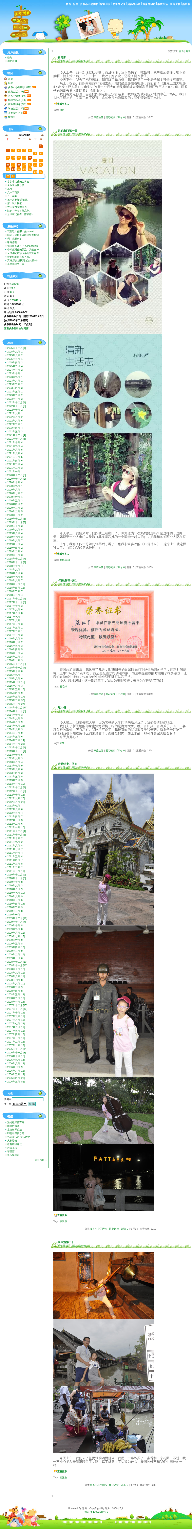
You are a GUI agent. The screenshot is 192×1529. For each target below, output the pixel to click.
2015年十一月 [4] (16, 667)
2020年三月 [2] (15, 507)
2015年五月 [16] (16, 689)
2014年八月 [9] (15, 722)
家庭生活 (105, 4)
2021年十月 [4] (15, 442)
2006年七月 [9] (15, 1067)
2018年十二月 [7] (16, 558)
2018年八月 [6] (15, 573)
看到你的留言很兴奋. (18, 256)
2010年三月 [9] (15, 907)
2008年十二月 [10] (17, 961)
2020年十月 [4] (15, 482)
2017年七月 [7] (15, 616)
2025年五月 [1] (15, 359)
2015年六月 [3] (15, 685)
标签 (75, 4)
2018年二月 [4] (15, 595)
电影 (62, 110)
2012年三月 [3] (15, 820)
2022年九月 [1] (15, 413)
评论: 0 (121, 117)
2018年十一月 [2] (16, 562)
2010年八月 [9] (15, 889)
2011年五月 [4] (15, 856)
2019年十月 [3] (15, 526)
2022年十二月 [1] (16, 402)
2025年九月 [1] (15, 351)
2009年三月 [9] (15, 951)
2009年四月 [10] (16, 947)
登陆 (9, 57)
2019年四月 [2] (15, 547)
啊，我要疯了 (14, 238)
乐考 (9, 188)
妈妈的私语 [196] (17, 100)
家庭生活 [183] (16, 91)
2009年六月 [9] (15, 940)
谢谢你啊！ (13, 242)
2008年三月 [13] (16, 994)
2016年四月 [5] (15, 649)
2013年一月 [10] (16, 783)
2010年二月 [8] (15, 911)
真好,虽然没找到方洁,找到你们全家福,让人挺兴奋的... (22, 261)
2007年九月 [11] (16, 1016)
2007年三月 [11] (16, 1038)
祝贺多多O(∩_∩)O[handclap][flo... (22, 246)
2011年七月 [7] (15, 849)
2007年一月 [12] (16, 1045)
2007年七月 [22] (16, 1023)
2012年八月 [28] (16, 802)
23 (8, 169)
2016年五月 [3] (15, 645)
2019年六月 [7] (15, 540)
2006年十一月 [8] (16, 1052)
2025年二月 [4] (15, 366)
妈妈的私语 (134, 4)
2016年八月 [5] (15, 638)
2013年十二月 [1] (16, 747)
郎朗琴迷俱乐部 (15, 1133)
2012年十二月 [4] (16, 787)
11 (19, 157)
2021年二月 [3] (15, 467)
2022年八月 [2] (15, 417)
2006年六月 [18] (16, 1070)
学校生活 (162, 4)
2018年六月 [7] (15, 580)
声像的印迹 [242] (17, 104)
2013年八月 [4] (15, 762)
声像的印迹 (149, 4)
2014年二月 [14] (16, 740)
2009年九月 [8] (15, 929)
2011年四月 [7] (15, 860)
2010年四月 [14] (16, 903)
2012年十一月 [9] (16, 791)
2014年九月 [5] (15, 718)
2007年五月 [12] (16, 1030)
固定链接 (110, 117)
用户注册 (12, 61)
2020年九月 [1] (15, 486)
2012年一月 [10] (16, 827)
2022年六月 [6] (15, 420)
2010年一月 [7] (15, 914)
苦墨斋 (11, 1151)
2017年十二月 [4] (16, 598)
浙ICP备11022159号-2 (96, 1511)
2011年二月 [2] (15, 867)
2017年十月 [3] (15, 605)
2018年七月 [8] (15, 576)
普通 (181, 51)
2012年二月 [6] (15, 823)
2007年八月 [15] (16, 1020)
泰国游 (63, 1221)
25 (19, 169)
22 (41, 164)
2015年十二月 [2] (16, 664)
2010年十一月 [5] (16, 878)
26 (8, 143)
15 (41, 160)
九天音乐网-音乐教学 (18, 1137)
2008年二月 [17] (16, 998)
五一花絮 (12, 196)
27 (13, 143)
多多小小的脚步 (89, 4)
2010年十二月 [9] (16, 874)
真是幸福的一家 (15, 264)
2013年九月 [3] (15, 758)
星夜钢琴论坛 (14, 1129)
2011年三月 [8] (15, 863)
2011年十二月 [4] (16, 831)
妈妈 (62, 559)
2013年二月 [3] (15, 780)
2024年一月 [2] (15, 369)
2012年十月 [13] (16, 794)
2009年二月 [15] (16, 954)
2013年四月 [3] (15, 773)
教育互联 (12, 1147)
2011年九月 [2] (15, 842)
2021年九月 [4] (15, 446)
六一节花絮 (13, 192)
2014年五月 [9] (15, 733)
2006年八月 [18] (16, 1063)
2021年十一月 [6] (16, 438)
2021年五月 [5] (15, 457)
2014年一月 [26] (16, 744)
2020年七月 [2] (15, 493)
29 (24, 143)
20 (30, 164)
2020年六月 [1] (15, 497)
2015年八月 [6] (15, 678)
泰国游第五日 (66, 1242)
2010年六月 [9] (15, 896)
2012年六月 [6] (15, 809)
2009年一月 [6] (15, 958)
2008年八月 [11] (16, 976)
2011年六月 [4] (15, 852)
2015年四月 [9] (15, 693)
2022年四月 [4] (15, 428)
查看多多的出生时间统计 (17, 328)
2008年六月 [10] (16, 983)
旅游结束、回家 (67, 764)
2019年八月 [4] (15, 533)
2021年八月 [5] (15, 449)
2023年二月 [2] (15, 395)
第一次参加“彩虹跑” (17, 199)
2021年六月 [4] (15, 453)
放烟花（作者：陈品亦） (20, 214)
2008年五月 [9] (15, 987)
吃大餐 (62, 707)
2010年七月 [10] (16, 892)
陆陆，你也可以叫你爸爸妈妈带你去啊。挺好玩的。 (23, 235)
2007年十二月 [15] (17, 1005)
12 (24, 157)
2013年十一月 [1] (16, 751)
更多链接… (41, 1160)
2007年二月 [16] (16, 1041)
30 (30, 143)
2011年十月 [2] (15, 838)
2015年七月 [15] (16, 682)
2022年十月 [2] (15, 409)
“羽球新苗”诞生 (67, 580)
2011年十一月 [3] (16, 834)
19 (24, 164)
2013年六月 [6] (15, 769)
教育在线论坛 (14, 1144)
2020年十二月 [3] (16, 475)
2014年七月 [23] (16, 725)
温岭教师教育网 (15, 1122)
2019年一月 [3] (15, 555)
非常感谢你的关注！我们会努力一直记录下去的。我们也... (23, 250)
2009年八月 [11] (16, 932)
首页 (68, 4)
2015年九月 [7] (15, 675)
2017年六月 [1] (15, 620)
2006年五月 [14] (16, 1074)
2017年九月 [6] (15, 609)
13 (30, 157)
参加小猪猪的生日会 (18, 181)
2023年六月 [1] (15, 380)
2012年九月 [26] (16, 798)
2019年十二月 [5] (16, 518)
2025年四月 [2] (15, 362)
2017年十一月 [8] (16, 602)
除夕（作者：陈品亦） (19, 210)
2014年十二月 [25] (17, 707)
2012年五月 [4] (15, 813)
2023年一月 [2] (15, 398)
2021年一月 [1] (15, 471)
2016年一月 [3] (15, 660)
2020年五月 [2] (15, 500)
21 (35, 164)
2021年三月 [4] (15, 464)
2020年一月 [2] (15, 515)
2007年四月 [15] (16, 1034)
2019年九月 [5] (15, 529)
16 (8, 164)
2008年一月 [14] (16, 1001)
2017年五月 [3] (15, 624)
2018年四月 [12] (16, 587)
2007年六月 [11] (16, 1027)
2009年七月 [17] (16, 936)
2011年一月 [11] (16, 871)
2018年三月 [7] (15, 591)
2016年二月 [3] (15, 656)
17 (13, 164)
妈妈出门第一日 (67, 130)
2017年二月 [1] (15, 631)
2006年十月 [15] (16, 1056)
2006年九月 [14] (16, 1059)
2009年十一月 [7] (16, 921)
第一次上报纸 (14, 203)
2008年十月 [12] (16, 969)
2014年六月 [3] (15, 729)
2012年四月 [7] (15, 816)
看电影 (62, 57)
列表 (188, 51)
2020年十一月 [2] (16, 478)
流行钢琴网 (13, 1155)
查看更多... (63, 103)
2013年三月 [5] (15, 776)
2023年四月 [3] (15, 388)
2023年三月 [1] (15, 391)
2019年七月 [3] (15, 536)
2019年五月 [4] (15, 544)
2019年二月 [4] (15, 551)
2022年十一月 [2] (16, 406)
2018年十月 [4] (15, 566)
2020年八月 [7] (15, 489)
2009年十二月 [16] (17, 918)
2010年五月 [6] (15, 900)
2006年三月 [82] (16, 1081)
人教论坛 (12, 1140)
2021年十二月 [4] (16, 435)
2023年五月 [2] (15, 384)
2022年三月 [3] (15, 431)
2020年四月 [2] (15, 504)
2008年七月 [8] (15, 980)
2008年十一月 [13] (17, 965)
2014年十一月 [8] (16, 711)
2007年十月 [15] (16, 1012)
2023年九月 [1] (15, 377)
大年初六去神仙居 (17, 207)
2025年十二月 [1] (16, 348)
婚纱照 (186, 4)
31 (35, 146)
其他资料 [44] (15, 112)
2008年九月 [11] (16, 972)
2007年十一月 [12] (17, 1009)
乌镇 (67, 559)
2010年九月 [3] (15, 885)
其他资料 (175, 4)
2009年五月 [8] (15, 943)
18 (19, 164)
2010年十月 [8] (15, 882)
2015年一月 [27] (16, 704)
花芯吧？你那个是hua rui (20, 231)
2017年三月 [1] (15, 627)
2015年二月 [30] (16, 700)
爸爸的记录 (119, 4)
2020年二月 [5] (15, 511)
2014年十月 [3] (15, 714)
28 (19, 143)
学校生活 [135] (16, 108)
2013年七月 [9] (15, 765)
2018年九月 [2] (15, 569)
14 (35, 160)
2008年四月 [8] (15, 990)
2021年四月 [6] (15, 460)
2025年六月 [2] (15, 355)
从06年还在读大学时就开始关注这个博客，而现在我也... (23, 253)
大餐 (62, 743)
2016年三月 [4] (15, 653)
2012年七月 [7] (15, 805)
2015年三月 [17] (16, 696)
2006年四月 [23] (16, 1078)
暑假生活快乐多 (15, 185)
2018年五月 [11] (16, 584)
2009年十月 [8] (15, 925)
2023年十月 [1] (15, 373)
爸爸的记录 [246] (17, 95)
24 (13, 169)
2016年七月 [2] (15, 642)
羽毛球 (63, 686)
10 (13, 157)
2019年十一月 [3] (16, 522)
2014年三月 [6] (15, 736)
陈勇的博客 (13, 1126)
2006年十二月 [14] (17, 1049)
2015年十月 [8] (15, 671)
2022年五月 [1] (15, 424)
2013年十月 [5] (15, 754)
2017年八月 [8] (15, 613)
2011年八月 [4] (15, 845)
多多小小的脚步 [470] (19, 87)
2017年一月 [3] (15, 635)
